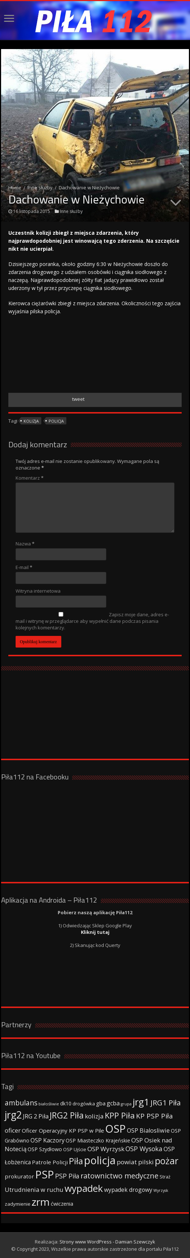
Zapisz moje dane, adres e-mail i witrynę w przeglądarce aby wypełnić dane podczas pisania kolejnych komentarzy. (92, 621)
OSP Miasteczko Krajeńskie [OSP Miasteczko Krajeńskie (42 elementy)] (98, 1140)
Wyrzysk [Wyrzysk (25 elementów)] (160, 1190)
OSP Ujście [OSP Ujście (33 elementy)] (74, 1149)
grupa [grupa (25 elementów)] (126, 1103)
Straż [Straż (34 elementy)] (165, 1176)
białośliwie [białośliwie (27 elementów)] (48, 1103)
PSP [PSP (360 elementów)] (44, 1174)
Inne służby (40, 187)
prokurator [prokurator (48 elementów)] (19, 1176)
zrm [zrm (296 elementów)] (41, 1202)
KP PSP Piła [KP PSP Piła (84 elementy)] (154, 1116)
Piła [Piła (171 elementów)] (76, 1161)
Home (14, 187)
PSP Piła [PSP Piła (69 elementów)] (67, 1176)
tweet (78, 399)
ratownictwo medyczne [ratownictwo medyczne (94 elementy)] (119, 1176)
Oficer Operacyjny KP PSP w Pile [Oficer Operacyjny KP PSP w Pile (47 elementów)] (63, 1130)
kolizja (31, 421)
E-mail (24, 567)
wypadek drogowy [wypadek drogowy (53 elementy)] (128, 1190)
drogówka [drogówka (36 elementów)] (84, 1103)
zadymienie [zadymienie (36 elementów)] (17, 1204)
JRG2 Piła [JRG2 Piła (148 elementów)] (67, 1115)
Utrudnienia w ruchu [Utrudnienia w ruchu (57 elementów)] (34, 1190)
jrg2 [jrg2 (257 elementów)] (13, 1114)
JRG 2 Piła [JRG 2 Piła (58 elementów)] (36, 1116)
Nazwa (25, 543)
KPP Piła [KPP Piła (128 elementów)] (120, 1115)
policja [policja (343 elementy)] (100, 1160)
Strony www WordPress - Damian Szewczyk (107, 1241)
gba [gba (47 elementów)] (101, 1103)
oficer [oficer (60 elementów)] (13, 1130)
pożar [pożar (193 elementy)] (166, 1160)
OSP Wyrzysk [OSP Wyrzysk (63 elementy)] (105, 1149)
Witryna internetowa (38, 591)
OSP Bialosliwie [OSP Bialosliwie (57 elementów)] (148, 1130)
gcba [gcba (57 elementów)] (113, 1103)
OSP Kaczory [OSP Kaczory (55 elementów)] (47, 1140)
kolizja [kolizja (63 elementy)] (94, 1116)
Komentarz (30, 478)
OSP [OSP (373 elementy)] (115, 1128)
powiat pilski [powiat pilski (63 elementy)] (135, 1162)
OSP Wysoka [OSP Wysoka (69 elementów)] (143, 1148)
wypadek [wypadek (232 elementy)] (84, 1188)
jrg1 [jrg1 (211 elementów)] (141, 1102)
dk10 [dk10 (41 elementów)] (65, 1103)
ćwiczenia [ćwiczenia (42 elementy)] (62, 1203)
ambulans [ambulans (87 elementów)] (21, 1103)
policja (56, 421)
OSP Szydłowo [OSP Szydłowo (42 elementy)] (45, 1149)
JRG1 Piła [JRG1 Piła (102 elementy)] (165, 1102)
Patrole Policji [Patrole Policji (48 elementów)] (50, 1162)
